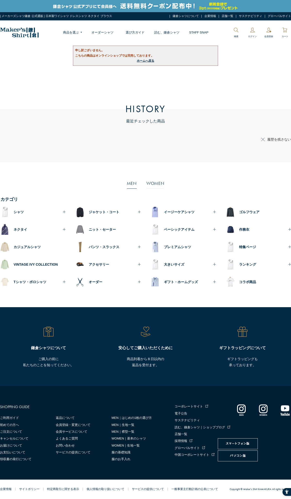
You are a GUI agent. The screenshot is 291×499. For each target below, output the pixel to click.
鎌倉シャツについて (186, 16)
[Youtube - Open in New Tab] (285, 410)
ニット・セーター (102, 229)
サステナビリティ (250, 16)
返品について (65, 418)
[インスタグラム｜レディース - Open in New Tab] (263, 410)
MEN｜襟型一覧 (123, 431)
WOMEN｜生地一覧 (126, 445)
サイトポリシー (29, 489)
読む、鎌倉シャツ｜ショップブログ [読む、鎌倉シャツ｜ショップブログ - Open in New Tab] (200, 427)
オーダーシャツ (102, 32)
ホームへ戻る (145, 60)
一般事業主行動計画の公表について (194, 489)
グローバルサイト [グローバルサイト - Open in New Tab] (279, 16)
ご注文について (11, 431)
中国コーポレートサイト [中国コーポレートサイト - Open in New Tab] (192, 455)
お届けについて (11, 445)
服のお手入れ (121, 459)
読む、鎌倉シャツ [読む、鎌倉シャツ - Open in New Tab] (166, 32)
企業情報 (210, 16)
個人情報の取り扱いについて (105, 489)
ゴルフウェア (249, 212)
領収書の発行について (16, 459)
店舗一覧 (227, 16)
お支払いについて (12, 452)
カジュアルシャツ (27, 247)
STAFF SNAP (198, 32)
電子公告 (181, 413)
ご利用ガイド (9, 418)
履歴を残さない (279, 139)
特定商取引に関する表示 (63, 489)
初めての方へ (9, 425)
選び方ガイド (135, 32)
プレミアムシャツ (177, 247)
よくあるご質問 (67, 438)
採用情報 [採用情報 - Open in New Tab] (181, 441)
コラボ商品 (247, 282)
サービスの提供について (73, 452)
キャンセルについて (14, 438)
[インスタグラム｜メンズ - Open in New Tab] (241, 410)
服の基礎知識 (121, 452)
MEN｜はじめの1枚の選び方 (132, 418)
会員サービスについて (71, 431)
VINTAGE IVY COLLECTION (36, 264)
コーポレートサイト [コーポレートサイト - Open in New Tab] (189, 406)
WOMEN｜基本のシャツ (129, 438)
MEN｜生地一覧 (123, 425)
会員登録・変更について (73, 425)
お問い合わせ (65, 445)
